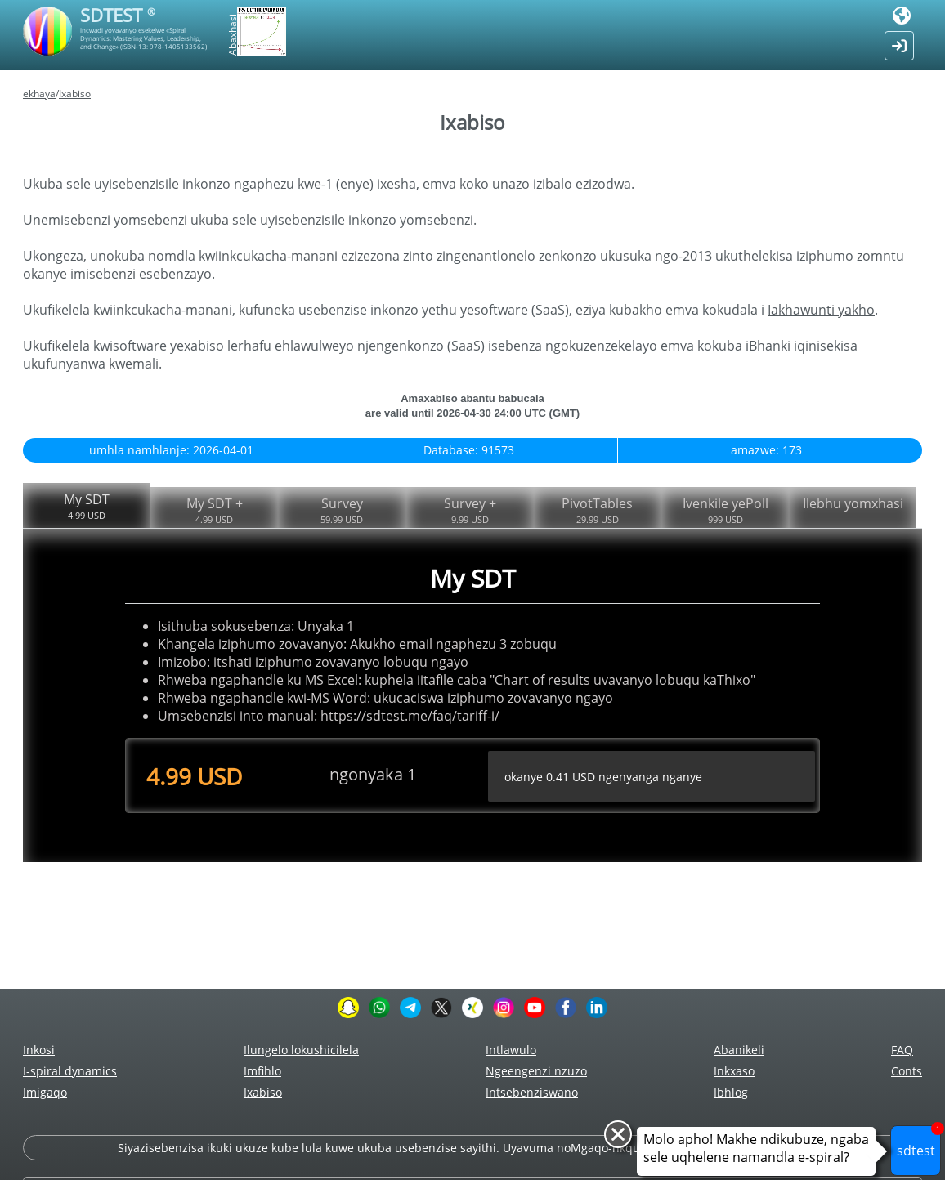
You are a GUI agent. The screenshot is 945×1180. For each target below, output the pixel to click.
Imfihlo (262, 1071)
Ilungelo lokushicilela (301, 1049)
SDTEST (117, 14)
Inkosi (39, 1049)
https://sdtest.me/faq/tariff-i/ (409, 716)
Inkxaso (734, 1071)
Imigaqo (45, 1092)
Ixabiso (75, 94)
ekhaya (39, 94)
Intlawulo (511, 1049)
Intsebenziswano (532, 1092)
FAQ (902, 1049)
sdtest (919, 1142)
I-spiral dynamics (70, 1071)
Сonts (906, 1071)
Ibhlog (731, 1092)
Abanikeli (739, 1049)
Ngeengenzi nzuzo (536, 1071)
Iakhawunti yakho (821, 310)
